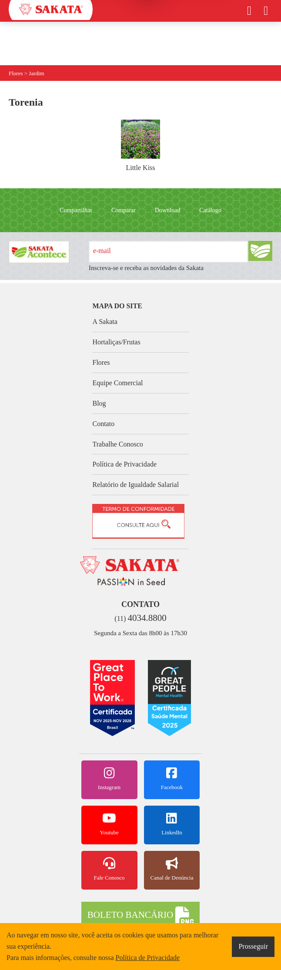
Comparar (123, 210)
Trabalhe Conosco (117, 444)
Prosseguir (253, 946)
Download (167, 210)
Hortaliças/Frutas (116, 342)
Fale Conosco (109, 869)
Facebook (172, 778)
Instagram (109, 778)
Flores (101, 362)
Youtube (109, 824)
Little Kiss (140, 145)
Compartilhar (76, 210)
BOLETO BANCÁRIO (140, 916)
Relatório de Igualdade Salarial (135, 484)
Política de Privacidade (124, 464)
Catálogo (210, 210)
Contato (103, 423)
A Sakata (104, 321)
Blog (99, 403)
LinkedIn (172, 824)
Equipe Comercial (117, 383)
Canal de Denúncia (172, 869)
